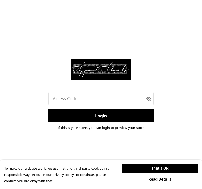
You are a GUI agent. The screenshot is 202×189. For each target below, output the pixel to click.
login (106, 127)
